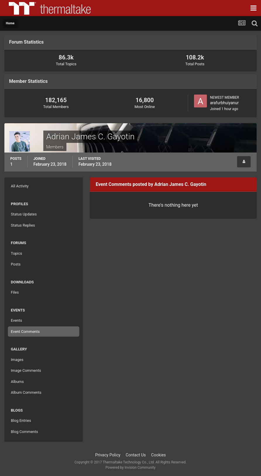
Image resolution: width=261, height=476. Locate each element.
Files (15, 292)
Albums (17, 381)
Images (17, 359)
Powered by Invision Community (131, 467)
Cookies (158, 455)
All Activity (20, 186)
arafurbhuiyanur (224, 102)
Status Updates (24, 214)
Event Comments (25, 331)
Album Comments (26, 392)
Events (16, 320)
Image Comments (26, 370)
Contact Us (136, 455)
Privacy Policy (107, 455)
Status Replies (23, 225)
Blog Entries (21, 420)
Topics (16, 253)
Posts (15, 264)
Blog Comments (24, 431)
